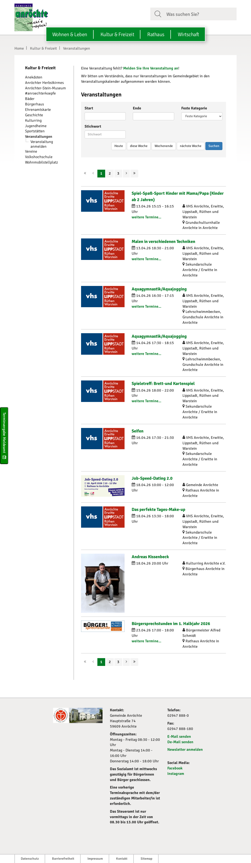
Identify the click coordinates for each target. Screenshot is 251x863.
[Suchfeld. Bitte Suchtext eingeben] (200, 14)
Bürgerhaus (34, 104)
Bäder (30, 98)
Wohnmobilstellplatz (41, 162)
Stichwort (93, 126)
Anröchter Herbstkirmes (44, 82)
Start (89, 108)
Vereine (31, 151)
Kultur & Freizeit (43, 48)
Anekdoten (33, 77)
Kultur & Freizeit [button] (117, 34)
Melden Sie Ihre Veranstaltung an (150, 68)
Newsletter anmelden (185, 749)
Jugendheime (36, 126)
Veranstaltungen (76, 48)
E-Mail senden (179, 736)
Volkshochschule (38, 157)
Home (19, 48)
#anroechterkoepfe (40, 93)
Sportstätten (35, 131)
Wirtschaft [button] (188, 34)
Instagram (175, 773)
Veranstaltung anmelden (41, 144)
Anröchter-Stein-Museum (45, 88)
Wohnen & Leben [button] (69, 34)
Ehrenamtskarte (38, 109)
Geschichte (34, 115)
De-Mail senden (180, 742)
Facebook (174, 768)
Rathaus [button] (155, 34)
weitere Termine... (146, 217)
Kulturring (33, 120)
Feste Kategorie (194, 108)
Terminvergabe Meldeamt (4, 435)
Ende (137, 108)
